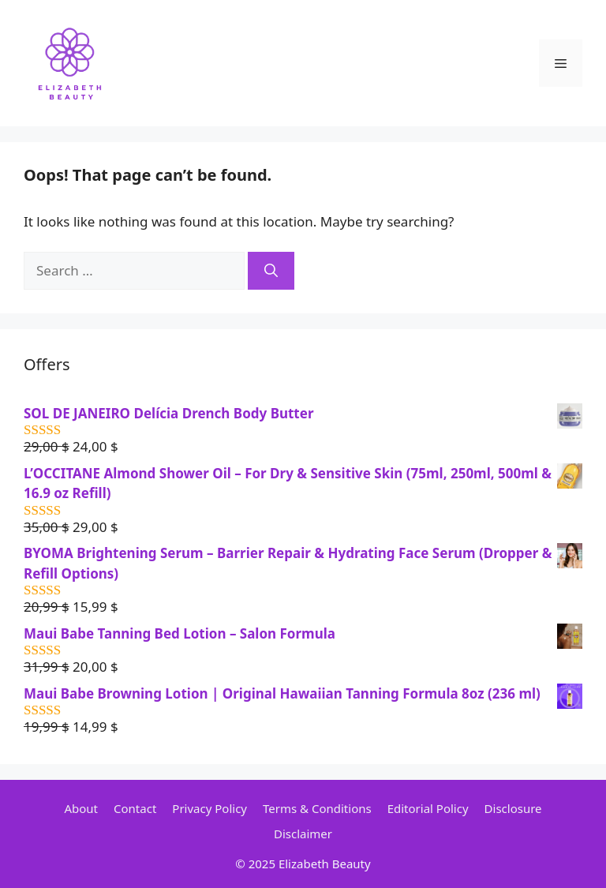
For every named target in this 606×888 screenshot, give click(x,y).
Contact (135, 808)
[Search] (271, 271)
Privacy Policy (209, 808)
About (81, 808)
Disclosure (513, 808)
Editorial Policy (428, 808)
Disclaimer (303, 833)
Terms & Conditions (317, 808)
